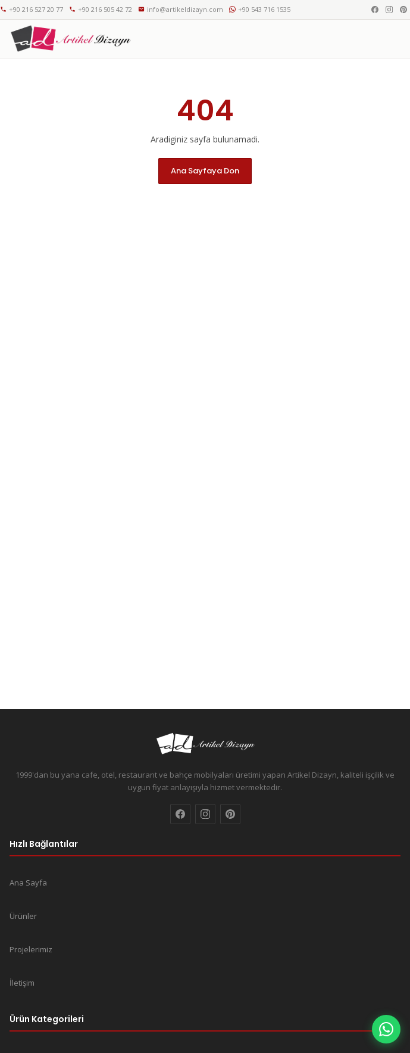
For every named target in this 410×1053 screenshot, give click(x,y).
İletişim (22, 982)
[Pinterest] (403, 9)
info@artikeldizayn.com (180, 9)
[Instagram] (389, 9)
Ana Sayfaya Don (205, 170)
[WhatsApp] (386, 1029)
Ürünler (23, 916)
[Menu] (387, 39)
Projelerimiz (31, 949)
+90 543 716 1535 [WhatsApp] (259, 9)
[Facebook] (374, 9)
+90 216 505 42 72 (100, 9)
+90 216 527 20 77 (31, 9)
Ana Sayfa (28, 882)
